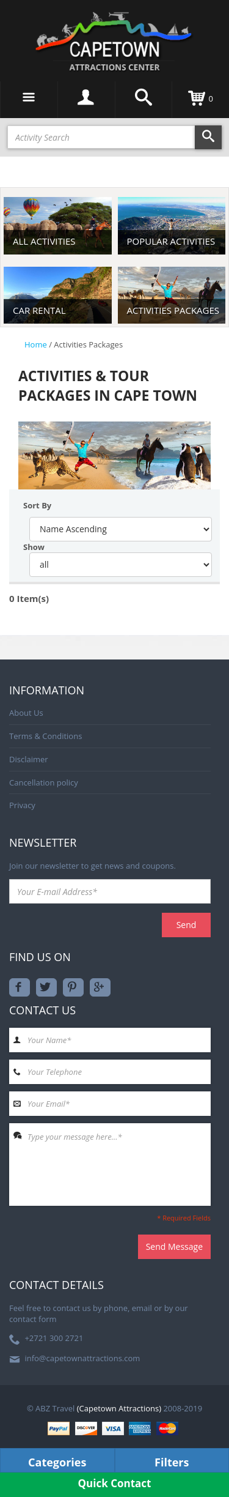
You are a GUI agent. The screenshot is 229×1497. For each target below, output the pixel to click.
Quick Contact (114, 1483)
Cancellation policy (43, 782)
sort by (37, 505)
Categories (57, 1462)
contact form (33, 1318)
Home (35, 344)
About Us (26, 712)
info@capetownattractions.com (82, 1358)
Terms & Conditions (45, 735)
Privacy (22, 805)
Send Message (174, 1246)
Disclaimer (28, 759)
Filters (171, 1462)
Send (186, 925)
